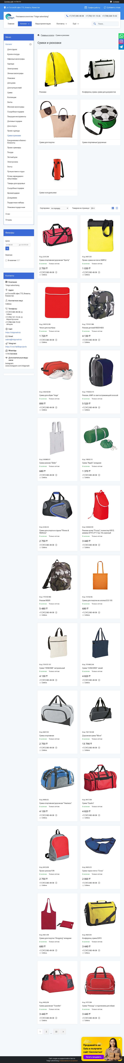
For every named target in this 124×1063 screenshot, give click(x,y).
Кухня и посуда (13, 54)
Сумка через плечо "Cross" (92, 871)
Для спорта (12, 126)
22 (56, 1032)
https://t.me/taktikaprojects (16, 347)
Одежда (10, 64)
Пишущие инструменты (16, 117)
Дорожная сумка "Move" (92, 736)
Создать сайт (8, 2)
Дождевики (12, 198)
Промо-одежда (13, 131)
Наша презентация (43, 24)
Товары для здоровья (16, 183)
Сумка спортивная (46, 736)
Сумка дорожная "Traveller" (50, 1006)
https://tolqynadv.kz (13, 332)
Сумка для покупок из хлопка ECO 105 (97, 600)
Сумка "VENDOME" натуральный (52, 668)
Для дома (11, 83)
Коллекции (11, 97)
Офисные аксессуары (16, 59)
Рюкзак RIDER (44, 600)
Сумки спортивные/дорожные (94, 142)
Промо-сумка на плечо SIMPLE (94, 260)
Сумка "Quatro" (88, 803)
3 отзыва (116, 2)
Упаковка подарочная (16, 207)
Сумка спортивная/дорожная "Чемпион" (55, 803)
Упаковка (11, 78)
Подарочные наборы (15, 203)
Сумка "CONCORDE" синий (92, 668)
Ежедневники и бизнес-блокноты (16, 142)
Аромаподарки (13, 193)
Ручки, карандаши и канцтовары (15, 177)
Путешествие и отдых (15, 172)
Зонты (9, 102)
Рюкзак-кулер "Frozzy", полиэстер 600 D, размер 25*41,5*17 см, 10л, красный (98, 532)
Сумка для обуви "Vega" (48, 395)
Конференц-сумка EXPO (92, 938)
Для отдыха (12, 49)
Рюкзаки (42, 92)
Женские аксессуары (15, 107)
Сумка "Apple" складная (91, 463)
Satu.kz (72, 1058)
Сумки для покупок (46, 142)
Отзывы (9, 220)
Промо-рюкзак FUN (46, 871)
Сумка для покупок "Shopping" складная (55, 938)
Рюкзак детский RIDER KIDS (93, 328)
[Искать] (94, 24)
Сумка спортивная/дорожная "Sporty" (54, 260)
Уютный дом (12, 157)
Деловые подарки (14, 121)
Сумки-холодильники (47, 193)
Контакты (60, 24)
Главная (11, 24)
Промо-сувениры (14, 148)
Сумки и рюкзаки (14, 136)
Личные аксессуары (15, 73)
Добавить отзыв (113, 7)
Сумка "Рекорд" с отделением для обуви (98, 1006)
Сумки (9, 93)
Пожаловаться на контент (69, 1061)
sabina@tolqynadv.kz (13, 340)
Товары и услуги (47, 35)
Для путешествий (14, 88)
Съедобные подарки (15, 112)
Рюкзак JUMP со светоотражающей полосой (100, 395)
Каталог (23, 24)
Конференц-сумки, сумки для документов (99, 92)
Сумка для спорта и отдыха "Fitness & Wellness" (54, 532)
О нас (8, 214)
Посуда (10, 152)
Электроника (12, 69)
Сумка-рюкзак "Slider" (48, 463)
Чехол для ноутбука (47, 328)
